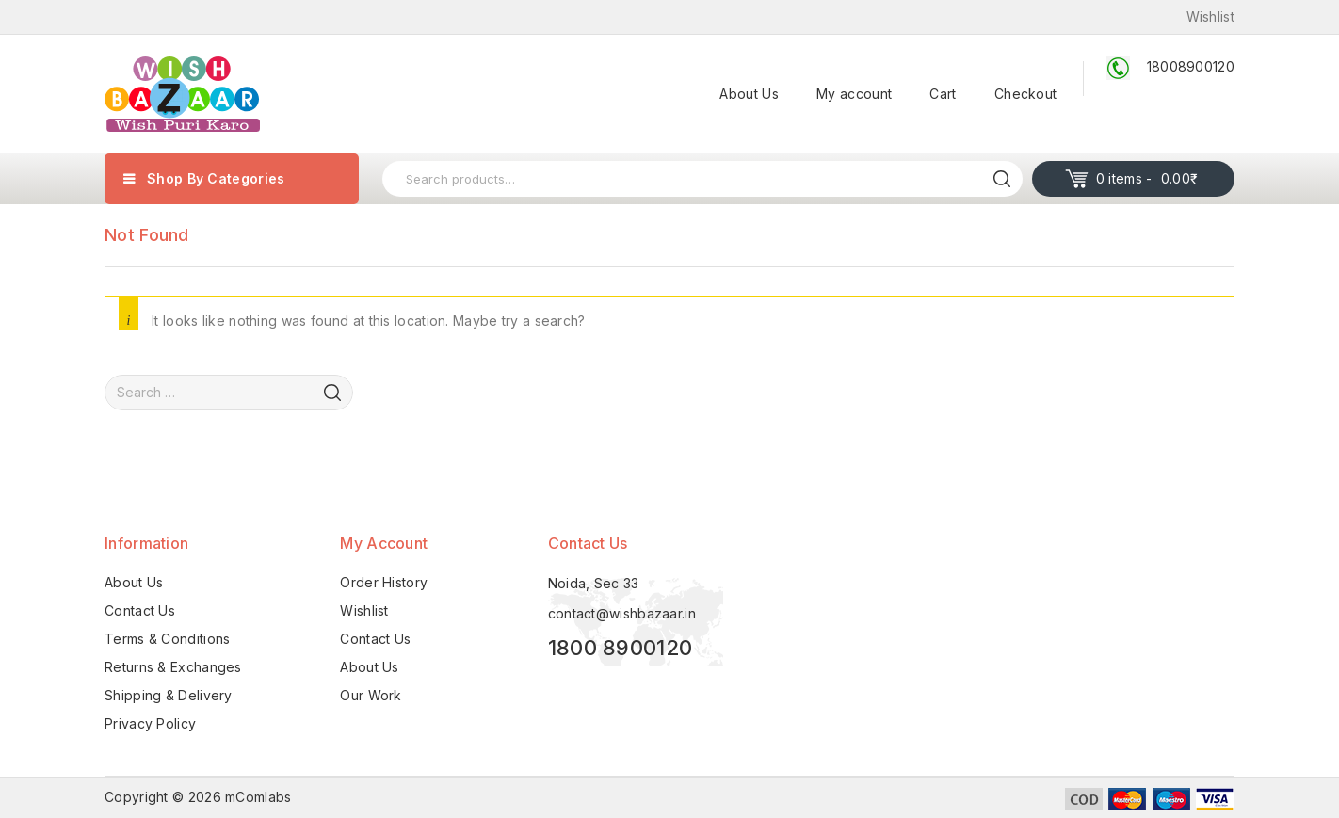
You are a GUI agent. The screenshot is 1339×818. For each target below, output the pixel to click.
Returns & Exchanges (173, 667)
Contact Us (140, 610)
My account (854, 94)
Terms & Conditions (167, 639)
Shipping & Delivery (169, 695)
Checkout (1025, 94)
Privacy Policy (150, 723)
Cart (942, 94)
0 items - (1147, 178)
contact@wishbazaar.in (622, 613)
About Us (748, 94)
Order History (384, 582)
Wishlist (364, 610)
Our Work (370, 695)
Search (1002, 179)
